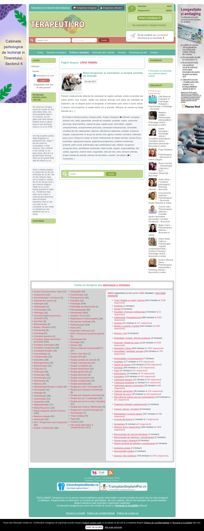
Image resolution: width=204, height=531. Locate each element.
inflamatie (136, 134)
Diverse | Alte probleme (125, 456)
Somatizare (119, 424)
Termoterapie (76, 413)
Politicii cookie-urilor (92, 522)
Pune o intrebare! (150, 18)
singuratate (98, 152)
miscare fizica (135, 138)
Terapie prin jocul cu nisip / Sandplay (87, 401)
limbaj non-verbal (81, 138)
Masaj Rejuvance (42, 408)
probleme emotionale (124, 141)
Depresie (118, 367)
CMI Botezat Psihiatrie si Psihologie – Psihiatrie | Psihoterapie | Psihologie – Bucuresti (160, 102)
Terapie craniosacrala (80, 363)
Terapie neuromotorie (80, 378)
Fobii (116, 370)
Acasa (40, 52)
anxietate (116, 121)
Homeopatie (39, 389)
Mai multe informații (113, 527)
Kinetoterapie (40, 395)
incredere (127, 134)
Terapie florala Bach (79, 368)
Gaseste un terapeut (56, 52)
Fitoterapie (39, 371)
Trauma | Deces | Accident (126, 409)
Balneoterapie (40, 324)
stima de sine (110, 152)
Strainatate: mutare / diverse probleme (132, 338)
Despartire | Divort (122, 348)
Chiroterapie (40, 330)
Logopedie (39, 401)
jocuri (70, 138)
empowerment (77, 134)
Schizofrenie (120, 373)
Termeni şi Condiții (75, 513)
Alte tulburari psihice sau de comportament (134, 397)
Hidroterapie (40, 380)
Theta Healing (77, 416)
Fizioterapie (39, 375)
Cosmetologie (40, 353)
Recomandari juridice (124, 451)
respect (116, 148)
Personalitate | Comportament (128, 358)
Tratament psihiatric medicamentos (130, 404)
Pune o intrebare (79, 52)
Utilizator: (35, 66)
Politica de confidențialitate (101, 513)
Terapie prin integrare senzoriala (85, 395)
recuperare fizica (70, 148)
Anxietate (118, 361)
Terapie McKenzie (78, 375)
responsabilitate (128, 148)
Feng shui (38, 368)
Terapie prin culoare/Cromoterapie (86, 389)
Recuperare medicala (80, 321)
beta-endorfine (78, 124)
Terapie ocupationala (80, 380)
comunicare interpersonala (114, 127)
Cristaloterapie (41, 356)
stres (119, 152)
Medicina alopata (42, 416)
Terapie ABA (76, 356)
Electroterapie (40, 365)
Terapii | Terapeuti (110, 117)
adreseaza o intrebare (116, 285)
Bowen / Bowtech (42, 327)
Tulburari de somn (122, 394)
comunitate (132, 127)
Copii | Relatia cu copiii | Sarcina (129, 300)
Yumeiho (74, 422)
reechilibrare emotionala (89, 148)
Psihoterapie (76, 312)
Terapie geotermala (79, 371)
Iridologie (38, 393)
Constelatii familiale (43, 350)
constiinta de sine (70, 131)
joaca (65, 138)
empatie (66, 134)
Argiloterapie (40, 306)
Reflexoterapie (77, 324)
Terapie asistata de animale (83, 360)
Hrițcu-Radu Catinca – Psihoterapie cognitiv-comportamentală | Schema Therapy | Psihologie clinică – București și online (159, 247)
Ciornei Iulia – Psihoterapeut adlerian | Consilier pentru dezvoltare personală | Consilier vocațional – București (160, 214)
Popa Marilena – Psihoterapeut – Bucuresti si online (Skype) (160, 154)
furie (104, 134)
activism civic (68, 121)
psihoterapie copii (90, 145)
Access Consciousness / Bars (48, 291)
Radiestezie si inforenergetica (84, 318)
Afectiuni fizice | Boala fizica (127, 427)
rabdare (120, 145)
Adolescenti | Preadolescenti (127, 317)
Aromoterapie (40, 309)
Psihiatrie (74, 300)
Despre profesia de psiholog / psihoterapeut (135, 443)
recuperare (129, 145)
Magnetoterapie (41, 404)
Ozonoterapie (76, 294)
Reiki (72, 327)
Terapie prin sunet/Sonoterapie (85, 410)
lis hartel (94, 138)
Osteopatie (75, 291)
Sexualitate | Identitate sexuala (128, 351)
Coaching (38, 333)
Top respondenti (139, 25)
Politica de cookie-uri (127, 513)
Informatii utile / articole (103, 52)
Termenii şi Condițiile (182, 522)
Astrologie (38, 312)
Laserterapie (40, 398)
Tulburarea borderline (124, 382)
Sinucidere (119, 376)
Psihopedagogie (78, 309)
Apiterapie (39, 303)
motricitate (67, 141)
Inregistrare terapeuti (85, 8)
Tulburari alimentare (123, 391)
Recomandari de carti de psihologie (131, 434)
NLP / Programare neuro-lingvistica (50, 422)
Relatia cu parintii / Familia (126, 326)
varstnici (112, 155)
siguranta (74, 152)
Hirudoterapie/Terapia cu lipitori (48, 386)
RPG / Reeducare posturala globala (87, 333)
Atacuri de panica (122, 364)
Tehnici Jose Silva (78, 353)
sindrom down (85, 152)
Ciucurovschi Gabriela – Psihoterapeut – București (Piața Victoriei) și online (160, 198)
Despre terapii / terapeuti (125, 440)
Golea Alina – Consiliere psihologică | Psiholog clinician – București (160, 184)
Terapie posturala (78, 383)
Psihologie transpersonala (82, 306)
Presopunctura (77, 297)
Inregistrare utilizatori (111, 8)
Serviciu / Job (120, 333)
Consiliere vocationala (44, 348)
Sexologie (75, 342)
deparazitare (84, 131)
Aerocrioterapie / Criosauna (47, 297)
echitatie (125, 131)
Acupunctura (40, 294)
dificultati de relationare (110, 131)
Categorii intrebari (157, 25)
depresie (95, 131)
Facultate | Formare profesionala (129, 312)
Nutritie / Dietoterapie (44, 428)
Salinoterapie (76, 339)
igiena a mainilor (115, 134)
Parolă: (36, 71)
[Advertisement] (13, 116)
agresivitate (86, 121)
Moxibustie (39, 419)
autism (124, 121)
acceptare (135, 117)
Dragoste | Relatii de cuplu (126, 342)
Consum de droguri (123, 419)
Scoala (117, 309)
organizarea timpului (82, 141)
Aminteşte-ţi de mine (44, 76)
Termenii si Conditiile (127, 505)
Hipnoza (38, 383)
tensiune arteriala (129, 152)
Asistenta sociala (122, 448)
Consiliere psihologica (44, 345)
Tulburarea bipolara (123, 379)
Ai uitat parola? (43, 87)
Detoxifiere (39, 360)
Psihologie (75, 303)
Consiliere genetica (43, 336)
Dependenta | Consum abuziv (128, 414)
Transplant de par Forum (106, 480)
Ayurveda (38, 321)
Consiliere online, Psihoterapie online (102, 478)
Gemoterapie (40, 378)
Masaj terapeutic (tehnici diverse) (49, 411)
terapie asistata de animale (74, 155)
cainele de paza (93, 124)
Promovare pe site (138, 52)
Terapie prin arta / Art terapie (83, 386)
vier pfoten (121, 155)
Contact (154, 52)
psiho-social (76, 145)
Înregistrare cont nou (43, 84)
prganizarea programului (102, 141)
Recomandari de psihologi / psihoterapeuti (134, 437)
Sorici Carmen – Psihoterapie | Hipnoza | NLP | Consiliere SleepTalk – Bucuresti (160, 169)
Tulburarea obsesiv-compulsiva (129, 385)
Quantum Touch (77, 315)
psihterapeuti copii (108, 145)
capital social (107, 124)
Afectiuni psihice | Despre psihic (88, 117)
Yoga (72, 419)
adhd (77, 121)
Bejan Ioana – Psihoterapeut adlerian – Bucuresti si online (160, 230)
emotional (134, 131)
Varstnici (118, 323)
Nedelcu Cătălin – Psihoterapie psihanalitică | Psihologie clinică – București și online (160, 118)
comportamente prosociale (89, 127)
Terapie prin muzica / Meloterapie (86, 407)
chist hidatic (119, 124)
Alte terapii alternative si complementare (81, 426)
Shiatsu (73, 345)
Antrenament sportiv (43, 300)
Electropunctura (41, 363)
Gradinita (118, 306)
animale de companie (101, 121)
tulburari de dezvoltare (97, 155)
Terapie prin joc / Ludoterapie (84, 398)
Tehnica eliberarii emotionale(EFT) (86, 348)
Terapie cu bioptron (79, 365)
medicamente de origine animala (113, 138)
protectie (66, 145)
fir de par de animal (93, 134)
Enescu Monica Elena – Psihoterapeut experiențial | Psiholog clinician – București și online (161, 266)
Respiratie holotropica (80, 330)
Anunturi (122, 52)
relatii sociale (106, 148)
